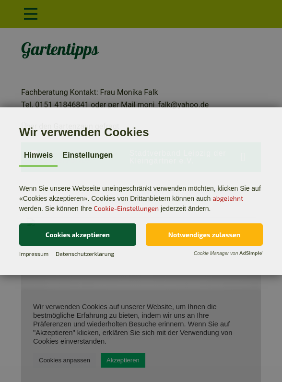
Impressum (33, 253)
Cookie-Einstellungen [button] (126, 208)
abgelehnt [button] (227, 198)
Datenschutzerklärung (85, 253)
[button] (77, 234)
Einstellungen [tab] (87, 155)
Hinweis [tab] (38, 155)
